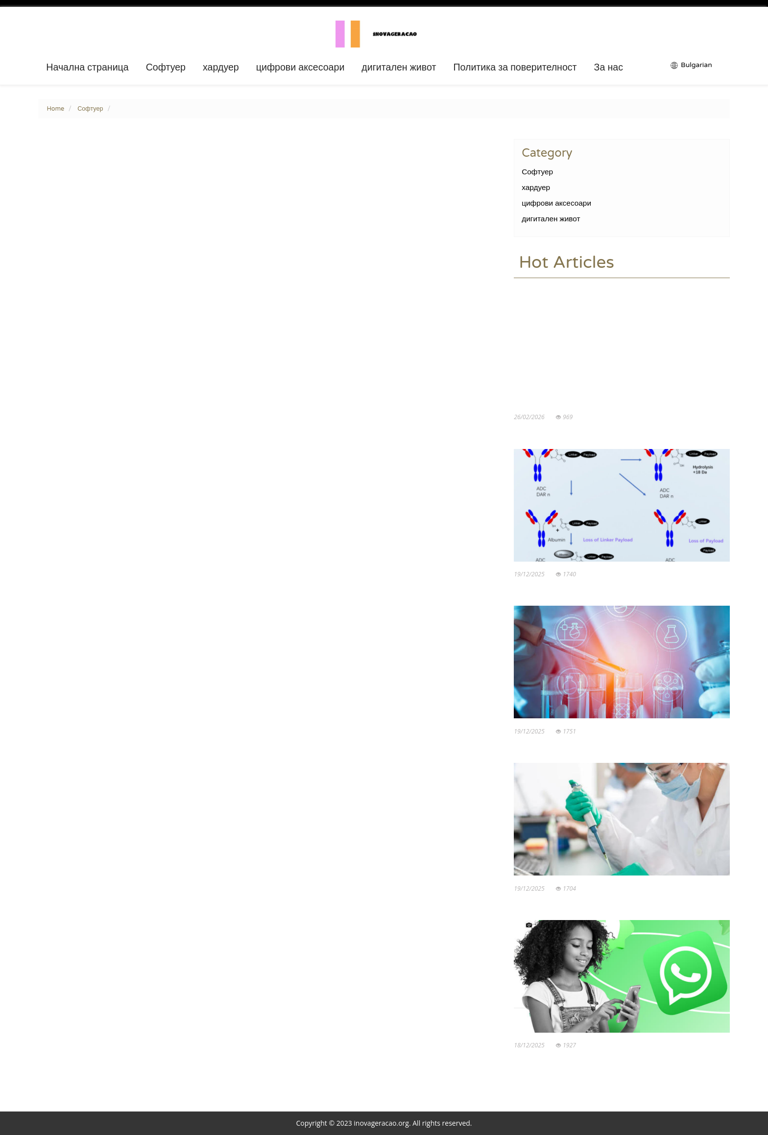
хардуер (221, 67)
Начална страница (87, 67)
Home (55, 109)
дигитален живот (398, 67)
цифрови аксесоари (300, 67)
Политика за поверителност (514, 67)
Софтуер (166, 67)
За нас (608, 67)
